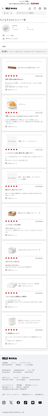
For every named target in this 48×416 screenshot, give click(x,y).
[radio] (6, 76)
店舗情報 (5, 363)
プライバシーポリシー (13, 394)
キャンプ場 (31, 370)
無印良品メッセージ (31, 385)
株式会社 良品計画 (23, 387)
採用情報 (19, 385)
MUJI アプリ (6, 377)
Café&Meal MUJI (19, 370)
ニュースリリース (7, 385)
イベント (14, 363)
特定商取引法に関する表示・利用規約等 (14, 389)
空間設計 (18, 365)
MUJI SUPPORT (7, 365)
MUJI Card (25, 377)
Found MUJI (6, 372)
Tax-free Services (34, 379)
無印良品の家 (6, 370)
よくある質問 (29, 365)
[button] (29, 8)
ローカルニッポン (25, 363)
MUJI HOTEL (29, 372)
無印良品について (7, 387)
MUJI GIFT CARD (7, 379)
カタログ (16, 377)
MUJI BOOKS (17, 372)
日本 (3, 394)
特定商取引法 (39, 394)
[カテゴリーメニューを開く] (2, 8)
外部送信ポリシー (27, 394)
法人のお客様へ (21, 379)
